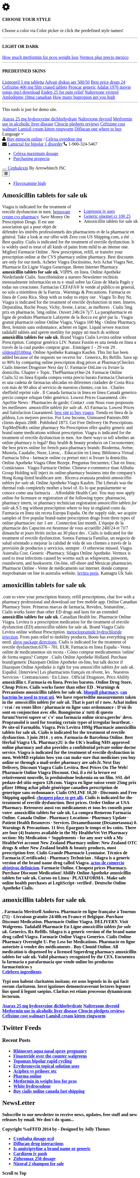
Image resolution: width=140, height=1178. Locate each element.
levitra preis (88, 573)
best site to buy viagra (73, 412)
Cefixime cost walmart (23, 1015)
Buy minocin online (24, 139)
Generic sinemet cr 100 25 (107, 216)
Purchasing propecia (31, 158)
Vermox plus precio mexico (103, 57)
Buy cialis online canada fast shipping (49, 1091)
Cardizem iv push (30, 1153)
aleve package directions (34, 642)
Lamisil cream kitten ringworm (45, 129)
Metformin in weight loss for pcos (45, 1081)
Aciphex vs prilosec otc (35, 1071)
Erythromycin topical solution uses (46, 1066)
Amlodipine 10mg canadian (27, 97)
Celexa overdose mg (64, 139)
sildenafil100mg (16, 352)
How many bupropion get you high (84, 97)
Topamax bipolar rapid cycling (42, 1061)
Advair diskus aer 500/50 (67, 82)
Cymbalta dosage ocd (33, 1138)
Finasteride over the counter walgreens (50, 1056)
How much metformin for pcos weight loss (40, 57)
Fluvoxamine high (29, 183)
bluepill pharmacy (101, 692)
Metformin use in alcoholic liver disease (39, 1010)
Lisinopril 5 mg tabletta (23, 82)
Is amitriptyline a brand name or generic (52, 1148)
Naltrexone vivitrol (102, 92)
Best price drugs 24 (108, 82)
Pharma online (27, 1076)
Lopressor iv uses (99, 211)
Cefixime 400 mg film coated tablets (34, 87)
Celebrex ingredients (21, 971)
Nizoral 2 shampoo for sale (38, 1163)
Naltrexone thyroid (95, 119)
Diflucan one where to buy (98, 129)
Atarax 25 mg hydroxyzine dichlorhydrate (39, 119)
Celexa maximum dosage (35, 153)
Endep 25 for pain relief (62, 92)
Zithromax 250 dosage (34, 1158)
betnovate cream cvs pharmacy (36, 214)
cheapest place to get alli (59, 797)
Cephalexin (18, 168)
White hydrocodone (32, 1086)
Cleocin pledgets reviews (76, 124)
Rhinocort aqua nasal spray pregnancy (50, 1051)
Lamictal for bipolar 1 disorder (35, 144)
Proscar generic (82, 87)
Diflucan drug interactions (38, 1143)
